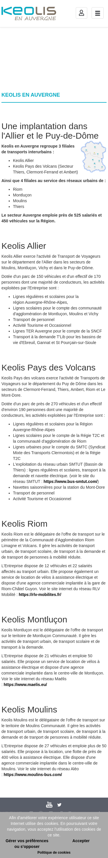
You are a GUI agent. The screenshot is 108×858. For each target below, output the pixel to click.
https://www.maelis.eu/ (25, 684)
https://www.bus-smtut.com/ (70, 481)
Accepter (81, 840)
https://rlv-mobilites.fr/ (40, 594)
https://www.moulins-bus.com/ (33, 774)
